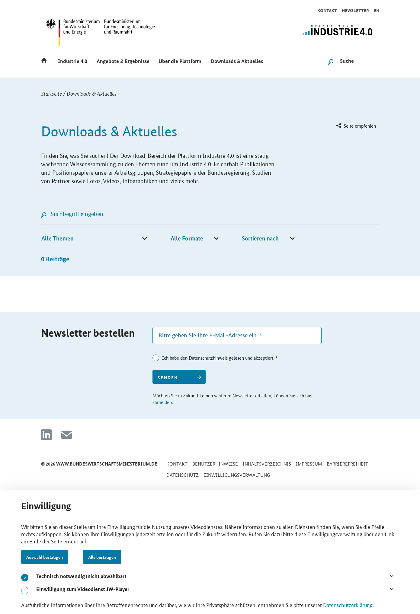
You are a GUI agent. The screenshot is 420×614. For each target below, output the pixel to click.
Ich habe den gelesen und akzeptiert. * (220, 358)
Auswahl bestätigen (44, 557)
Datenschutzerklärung (348, 604)
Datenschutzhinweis (208, 358)
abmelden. (162, 402)
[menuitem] (355, 126)
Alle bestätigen (102, 557)
